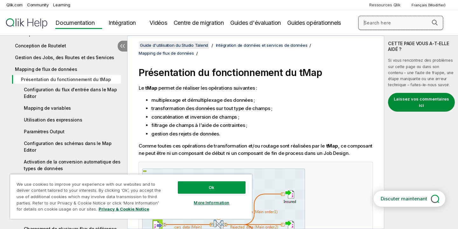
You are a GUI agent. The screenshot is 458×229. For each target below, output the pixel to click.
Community (38, 4)
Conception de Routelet (40, 45)
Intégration (122, 22)
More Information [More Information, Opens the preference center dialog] (211, 202)
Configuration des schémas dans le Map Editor (68, 147)
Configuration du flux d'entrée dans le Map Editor (70, 93)
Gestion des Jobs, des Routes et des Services (64, 57)
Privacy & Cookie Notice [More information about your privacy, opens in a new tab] (124, 209)
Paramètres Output (44, 131)
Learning (61, 4)
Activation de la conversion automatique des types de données (72, 165)
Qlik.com (14, 4)
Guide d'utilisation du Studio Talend (174, 45)
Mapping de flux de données (46, 69)
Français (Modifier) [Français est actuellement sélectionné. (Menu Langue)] (429, 5)
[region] (131, 196)
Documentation (75, 22)
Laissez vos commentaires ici (421, 102)
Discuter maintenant (404, 199)
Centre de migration (199, 22)
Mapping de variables (47, 108)
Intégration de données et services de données (262, 45)
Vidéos (158, 22)
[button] (435, 22)
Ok (211, 187)
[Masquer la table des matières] (122, 46)
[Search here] (401, 23)
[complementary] (421, 132)
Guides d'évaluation (255, 22)
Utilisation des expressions (53, 119)
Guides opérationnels (314, 22)
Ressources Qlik (384, 4)
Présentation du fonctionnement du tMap (66, 79)
